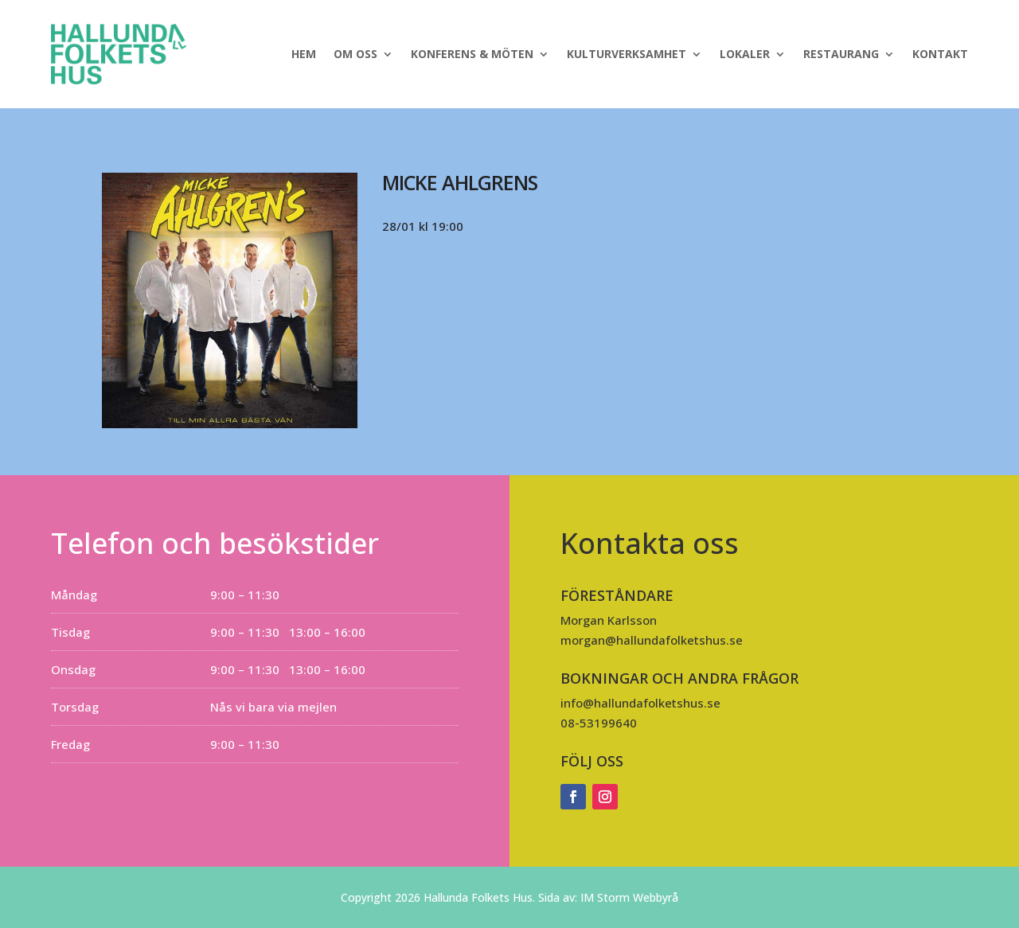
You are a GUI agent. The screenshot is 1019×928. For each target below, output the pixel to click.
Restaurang (841, 53)
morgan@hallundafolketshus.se (651, 640)
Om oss (355, 53)
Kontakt (940, 53)
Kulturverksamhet (626, 53)
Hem (303, 53)
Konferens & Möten (472, 53)
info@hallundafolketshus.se (640, 703)
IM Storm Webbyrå (629, 897)
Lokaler (745, 53)
